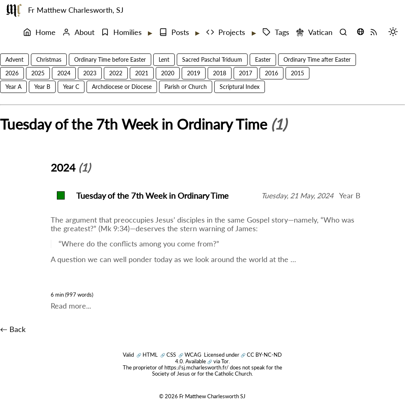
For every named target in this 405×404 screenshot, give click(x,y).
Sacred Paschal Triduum (212, 59)
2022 (115, 73)
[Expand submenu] (149, 33)
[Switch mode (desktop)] (395, 32)
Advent (14, 59)
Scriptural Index (240, 86)
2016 (271, 73)
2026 (12, 73)
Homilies (121, 32)
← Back (13, 329)
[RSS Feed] (375, 32)
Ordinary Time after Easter (317, 59)
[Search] (345, 32)
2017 (245, 73)
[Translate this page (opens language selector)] (360, 32)
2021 (141, 73)
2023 (89, 73)
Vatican (314, 32)
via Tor (218, 361)
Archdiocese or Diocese (122, 86)
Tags (275, 32)
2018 (219, 73)
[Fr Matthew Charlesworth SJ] (14, 10)
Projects (225, 32)
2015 (297, 73)
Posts (174, 32)
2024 (63, 73)
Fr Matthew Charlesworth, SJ (76, 10)
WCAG (189, 354)
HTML (147, 354)
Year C (71, 86)
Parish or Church (185, 86)
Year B (42, 86)
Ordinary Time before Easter (110, 59)
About (78, 32)
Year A (13, 86)
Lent (164, 59)
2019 (193, 73)
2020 (167, 73)
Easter (263, 59)
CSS (168, 354)
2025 (37, 73)
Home (39, 32)
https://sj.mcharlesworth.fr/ (196, 367)
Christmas (48, 59)
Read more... (71, 306)
